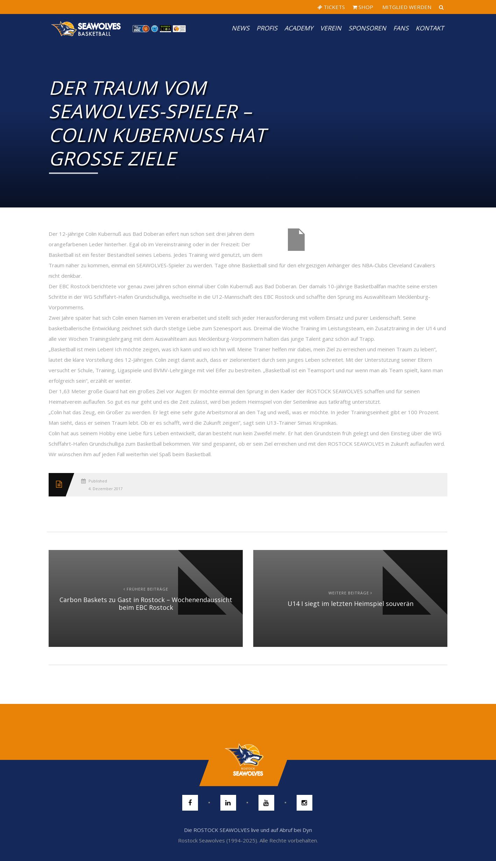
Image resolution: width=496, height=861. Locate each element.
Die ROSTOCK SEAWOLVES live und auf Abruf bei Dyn (248, 829)
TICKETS (331, 6)
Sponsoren (367, 28)
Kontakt (430, 28)
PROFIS (266, 28)
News (240, 28)
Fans (401, 28)
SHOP (363, 6)
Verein (330, 28)
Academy (298, 28)
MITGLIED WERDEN (406, 6)
